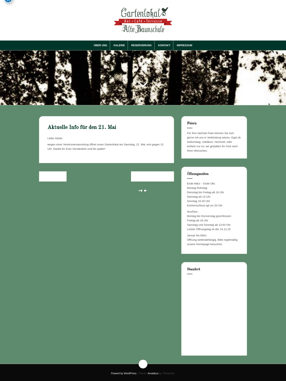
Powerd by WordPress (123, 373)
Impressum (184, 45)
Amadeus (153, 373)
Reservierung (141, 45)
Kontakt (164, 45)
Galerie (119, 45)
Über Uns (100, 45)
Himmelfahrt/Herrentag (152, 176)
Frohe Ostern (53, 176)
